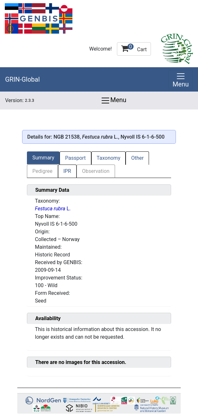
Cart (134, 48)
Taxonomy (108, 158)
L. (53, 209)
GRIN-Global (22, 79)
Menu (113, 100)
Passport (75, 158)
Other (137, 158)
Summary (43, 158)
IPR (67, 171)
